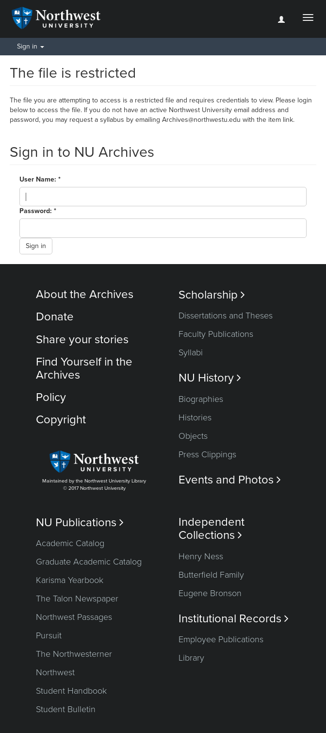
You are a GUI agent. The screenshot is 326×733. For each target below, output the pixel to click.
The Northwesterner (74, 654)
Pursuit (49, 635)
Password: (36, 211)
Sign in (36, 246)
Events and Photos (230, 480)
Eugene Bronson (210, 593)
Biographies (201, 399)
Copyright (61, 420)
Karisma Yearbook (69, 580)
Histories (195, 417)
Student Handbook (71, 690)
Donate (55, 317)
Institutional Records (234, 619)
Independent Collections (211, 528)
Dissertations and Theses (226, 315)
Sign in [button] (30, 46)
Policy (51, 397)
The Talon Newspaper (77, 598)
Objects (193, 436)
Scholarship (212, 295)
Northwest (55, 672)
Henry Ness (201, 556)
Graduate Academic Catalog (89, 561)
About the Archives (84, 294)
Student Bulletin (66, 709)
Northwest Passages (74, 617)
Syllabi (191, 352)
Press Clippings (207, 454)
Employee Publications (221, 639)
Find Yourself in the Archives (84, 368)
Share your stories (82, 340)
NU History (210, 378)
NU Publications (80, 523)
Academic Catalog (70, 543)
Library (191, 657)
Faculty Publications (216, 334)
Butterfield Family (211, 574)
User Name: (38, 179)
